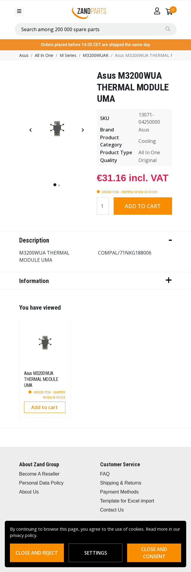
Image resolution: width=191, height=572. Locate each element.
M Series (68, 55)
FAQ (105, 473)
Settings (95, 553)
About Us (29, 491)
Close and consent (154, 553)
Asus (23, 55)
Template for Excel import (127, 500)
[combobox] (95, 29)
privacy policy (23, 535)
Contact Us (112, 509)
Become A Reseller (39, 473)
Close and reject (37, 553)
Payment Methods (119, 491)
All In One (44, 55)
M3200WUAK (96, 55)
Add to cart (143, 206)
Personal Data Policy (41, 482)
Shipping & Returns (121, 482)
